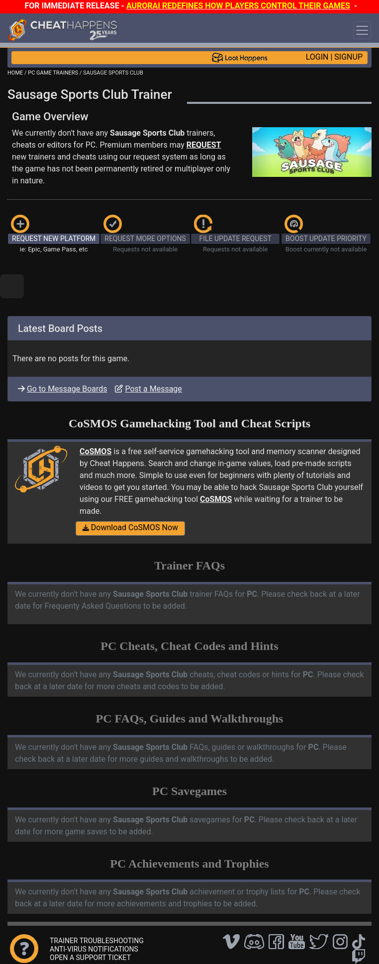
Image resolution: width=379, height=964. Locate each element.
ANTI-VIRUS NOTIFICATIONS (94, 949)
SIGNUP (348, 57)
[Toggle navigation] (362, 30)
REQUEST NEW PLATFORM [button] (53, 238)
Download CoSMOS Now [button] (130, 527)
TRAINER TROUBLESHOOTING (97, 941)
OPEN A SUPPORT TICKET (90, 958)
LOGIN (317, 57)
